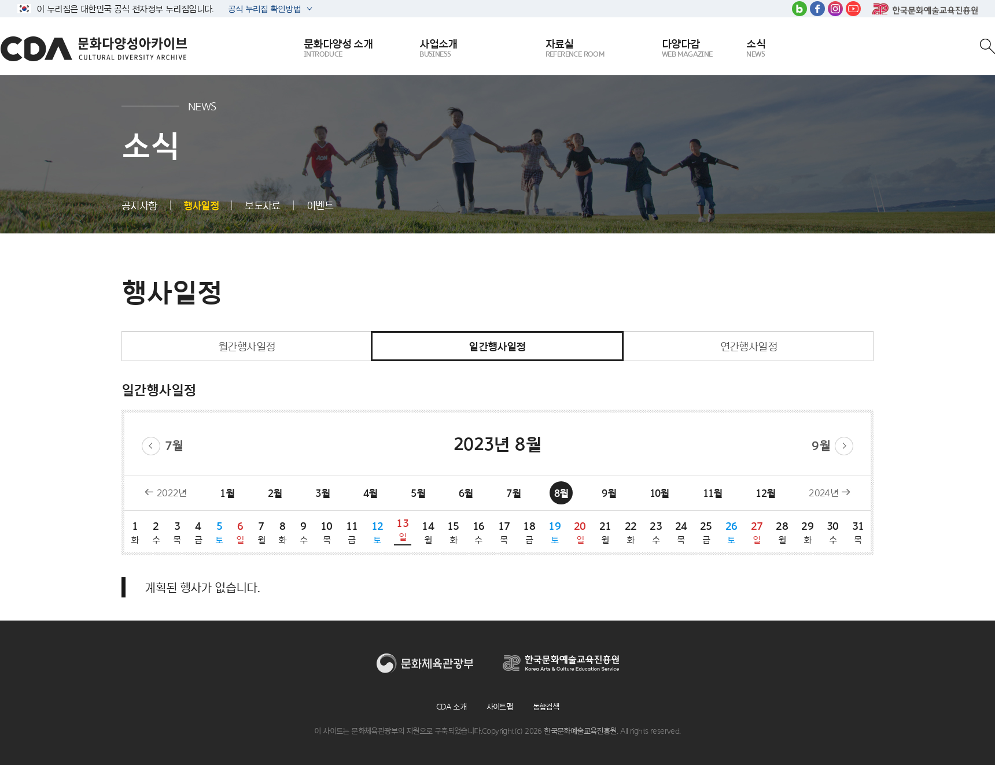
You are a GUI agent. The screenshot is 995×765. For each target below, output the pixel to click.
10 (327, 532)
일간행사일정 (497, 346)
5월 (418, 493)
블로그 (799, 8)
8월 (561, 493)
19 (554, 532)
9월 (821, 446)
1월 (227, 493)
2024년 (823, 493)
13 (402, 530)
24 (681, 532)
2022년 (172, 493)
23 (656, 532)
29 (807, 532)
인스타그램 (835, 8)
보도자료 (263, 205)
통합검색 (546, 706)
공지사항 (139, 205)
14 (428, 532)
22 (630, 532)
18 (529, 532)
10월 (659, 493)
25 (705, 532)
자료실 (575, 48)
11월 (713, 493)
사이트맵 (500, 706)
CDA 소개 (451, 706)
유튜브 (853, 8)
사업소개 (438, 48)
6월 (466, 493)
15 (453, 532)
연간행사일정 (748, 346)
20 (579, 532)
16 (478, 532)
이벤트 (320, 205)
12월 (765, 493)
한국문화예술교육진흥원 (925, 8)
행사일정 (201, 205)
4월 (370, 493)
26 (731, 532)
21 (605, 532)
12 (377, 532)
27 (756, 532)
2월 (275, 493)
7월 (174, 446)
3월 (322, 493)
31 (858, 532)
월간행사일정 (246, 346)
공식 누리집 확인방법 (263, 10)
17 (504, 532)
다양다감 (687, 48)
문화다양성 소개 (338, 48)
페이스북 (817, 8)
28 (782, 532)
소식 (755, 48)
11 (351, 532)
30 (832, 532)
